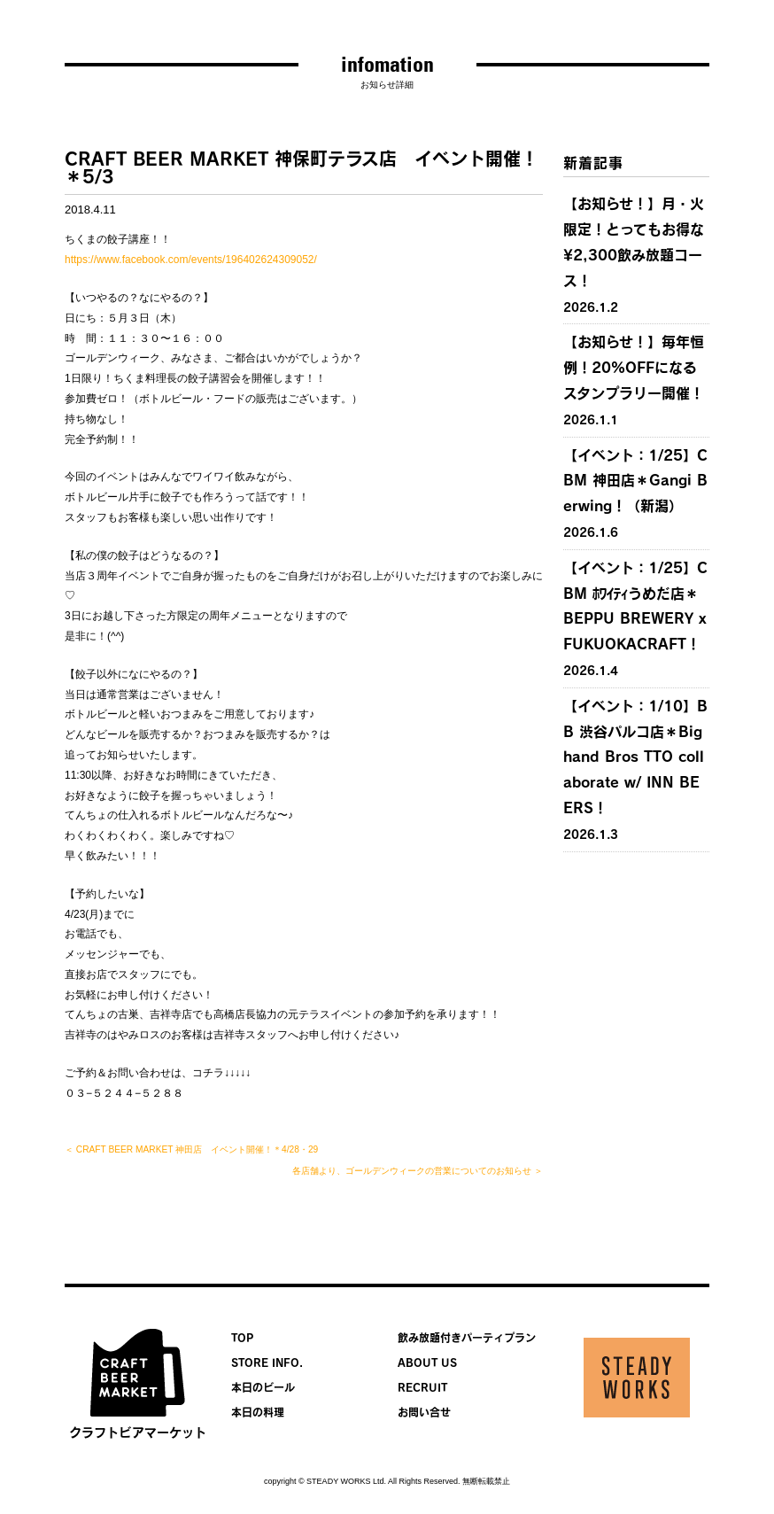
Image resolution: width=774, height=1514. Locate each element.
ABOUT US (427, 1362)
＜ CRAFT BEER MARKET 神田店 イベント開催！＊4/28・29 (191, 1149)
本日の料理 (257, 1412)
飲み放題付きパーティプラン (467, 1337)
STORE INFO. (267, 1362)
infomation (387, 64)
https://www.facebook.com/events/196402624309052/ (191, 259)
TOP (242, 1337)
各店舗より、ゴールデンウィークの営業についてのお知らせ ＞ (417, 1171)
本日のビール (263, 1387)
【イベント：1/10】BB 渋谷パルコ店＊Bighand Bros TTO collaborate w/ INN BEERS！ (635, 757)
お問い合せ (424, 1412)
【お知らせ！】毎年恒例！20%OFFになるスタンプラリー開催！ (633, 367)
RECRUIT (422, 1387)
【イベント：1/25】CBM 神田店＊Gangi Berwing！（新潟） (635, 481)
